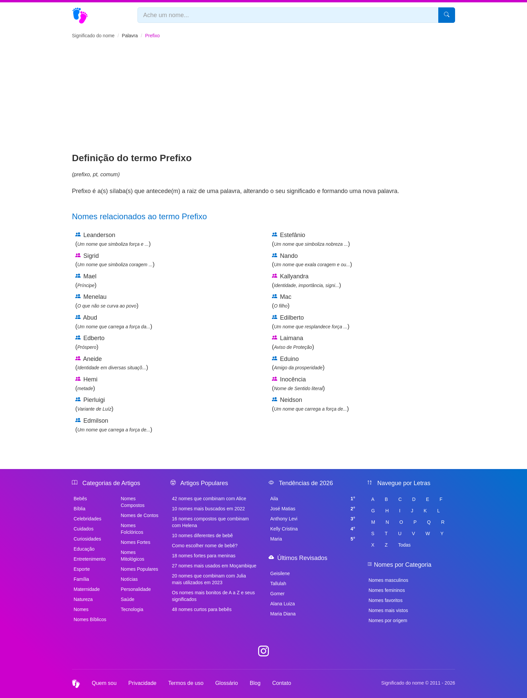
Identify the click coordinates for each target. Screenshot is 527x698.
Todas (404, 545)
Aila (312, 498)
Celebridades (88, 518)
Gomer (277, 593)
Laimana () (293, 342)
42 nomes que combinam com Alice (209, 498)
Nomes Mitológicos (132, 556)
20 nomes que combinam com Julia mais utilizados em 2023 (209, 579)
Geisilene (280, 573)
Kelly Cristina (312, 528)
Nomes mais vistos (388, 610)
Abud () (113, 322)
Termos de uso (185, 683)
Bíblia (79, 508)
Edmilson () (113, 425)
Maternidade (87, 589)
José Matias (312, 508)
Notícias (129, 579)
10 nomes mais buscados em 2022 (208, 508)
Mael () (85, 280)
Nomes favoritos (386, 600)
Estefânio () (311, 239)
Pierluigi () (94, 404)
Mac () (281, 301)
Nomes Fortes (135, 542)
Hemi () (86, 383)
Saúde (127, 599)
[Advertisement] (263, 101)
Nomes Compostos (133, 502)
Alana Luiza (282, 603)
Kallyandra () (306, 280)
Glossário (226, 683)
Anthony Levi (312, 518)
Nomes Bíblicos (90, 619)
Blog (255, 683)
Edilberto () (311, 322)
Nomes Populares (139, 569)
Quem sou (104, 683)
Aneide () (111, 363)
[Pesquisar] (446, 15)
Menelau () (106, 301)
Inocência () (298, 383)
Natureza (83, 599)
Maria (312, 539)
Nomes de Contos (139, 515)
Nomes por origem (388, 620)
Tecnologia (132, 609)
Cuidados (83, 528)
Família (81, 579)
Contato (281, 683)
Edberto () (90, 342)
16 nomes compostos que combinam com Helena (210, 522)
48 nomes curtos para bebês (202, 609)
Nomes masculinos (388, 580)
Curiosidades (87, 539)
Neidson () (310, 404)
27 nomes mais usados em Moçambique (214, 565)
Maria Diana (282, 613)
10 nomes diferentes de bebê (202, 535)
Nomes (81, 609)
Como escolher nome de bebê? (205, 545)
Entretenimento (90, 559)
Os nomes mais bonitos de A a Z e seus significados (213, 596)
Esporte (82, 569)
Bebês (80, 498)
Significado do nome (93, 35)
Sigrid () (115, 260)
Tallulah (278, 583)
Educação (84, 549)
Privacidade (142, 683)
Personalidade (136, 589)
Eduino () (298, 363)
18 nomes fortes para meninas (204, 555)
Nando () (312, 260)
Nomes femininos (387, 590)
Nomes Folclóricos (132, 529)
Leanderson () (113, 239)
